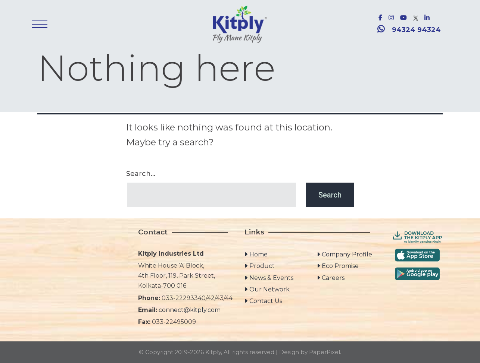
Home (258, 254)
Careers (333, 277)
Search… (140, 174)
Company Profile (347, 254)
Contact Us (265, 300)
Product (262, 265)
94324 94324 (416, 30)
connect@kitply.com (190, 309)
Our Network (269, 289)
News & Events (271, 277)
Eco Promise (340, 265)
